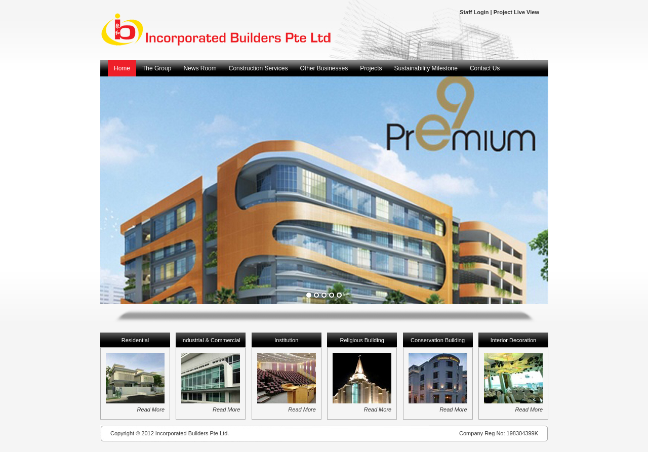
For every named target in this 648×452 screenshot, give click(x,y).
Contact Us (485, 68)
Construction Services (258, 68)
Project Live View (516, 12)
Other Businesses (324, 68)
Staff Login (474, 12)
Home (122, 68)
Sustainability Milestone (426, 68)
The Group (156, 68)
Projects (371, 68)
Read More (151, 409)
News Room (199, 68)
